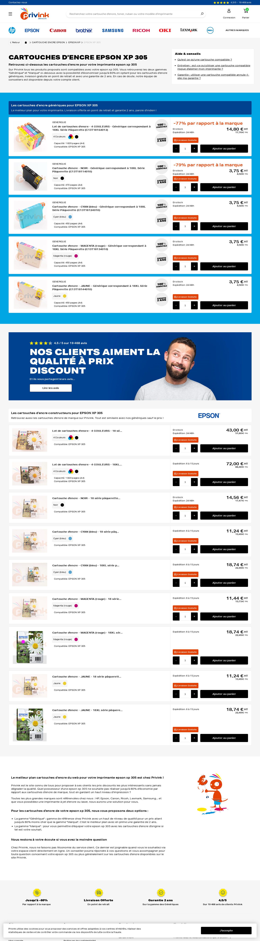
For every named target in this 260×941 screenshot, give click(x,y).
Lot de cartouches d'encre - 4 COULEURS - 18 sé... (87, 430)
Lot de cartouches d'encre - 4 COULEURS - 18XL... (87, 464)
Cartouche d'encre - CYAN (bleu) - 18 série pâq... (85, 531)
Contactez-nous (18, 2)
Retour (16, 42)
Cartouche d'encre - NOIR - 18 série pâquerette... (86, 498)
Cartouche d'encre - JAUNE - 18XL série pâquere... (87, 710)
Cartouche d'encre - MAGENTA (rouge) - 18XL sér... (87, 632)
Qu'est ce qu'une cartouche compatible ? (204, 59)
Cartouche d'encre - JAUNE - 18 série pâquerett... (86, 676)
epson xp (76, 42)
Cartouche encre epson (50, 42)
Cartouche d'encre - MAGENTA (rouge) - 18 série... (86, 598)
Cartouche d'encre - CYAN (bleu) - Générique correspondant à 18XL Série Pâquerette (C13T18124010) (99, 208)
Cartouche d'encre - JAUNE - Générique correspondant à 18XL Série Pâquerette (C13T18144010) (99, 287)
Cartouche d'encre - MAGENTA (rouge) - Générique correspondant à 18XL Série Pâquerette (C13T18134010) (99, 247)
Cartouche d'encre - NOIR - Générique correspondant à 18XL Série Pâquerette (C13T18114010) (98, 170)
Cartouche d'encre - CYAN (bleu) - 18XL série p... (85, 565)
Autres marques (237, 30)
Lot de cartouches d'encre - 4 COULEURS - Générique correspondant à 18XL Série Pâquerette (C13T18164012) (101, 128)
